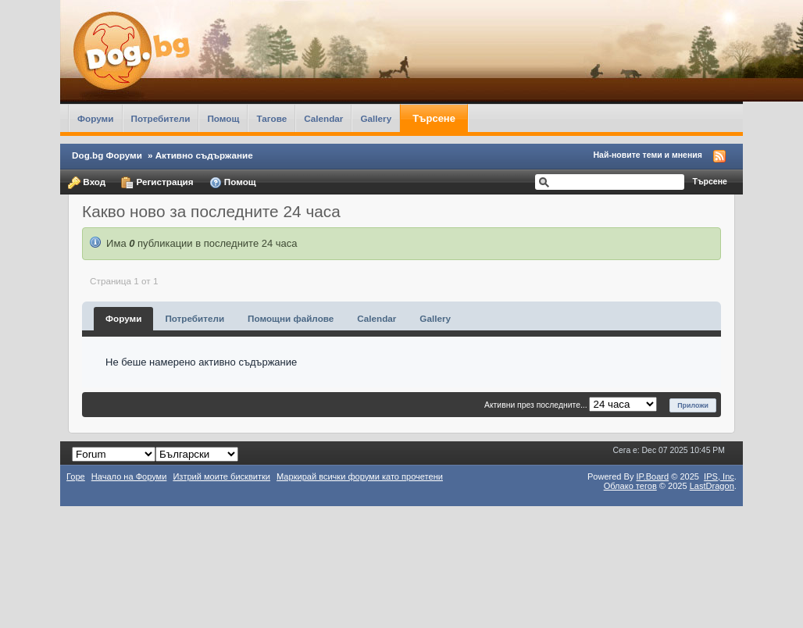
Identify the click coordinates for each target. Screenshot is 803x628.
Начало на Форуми (129, 476)
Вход (86, 183)
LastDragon (712, 486)
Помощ (223, 118)
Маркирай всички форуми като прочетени (360, 476)
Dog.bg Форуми (107, 155)
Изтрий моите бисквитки (221, 476)
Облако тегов (630, 486)
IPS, (719, 476)
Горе (75, 476)
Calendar (323, 118)
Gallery (375, 118)
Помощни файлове (291, 318)
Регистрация (157, 183)
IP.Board (653, 476)
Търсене (433, 118)
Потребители (161, 118)
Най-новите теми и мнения (648, 154)
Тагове (271, 118)
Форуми (95, 118)
